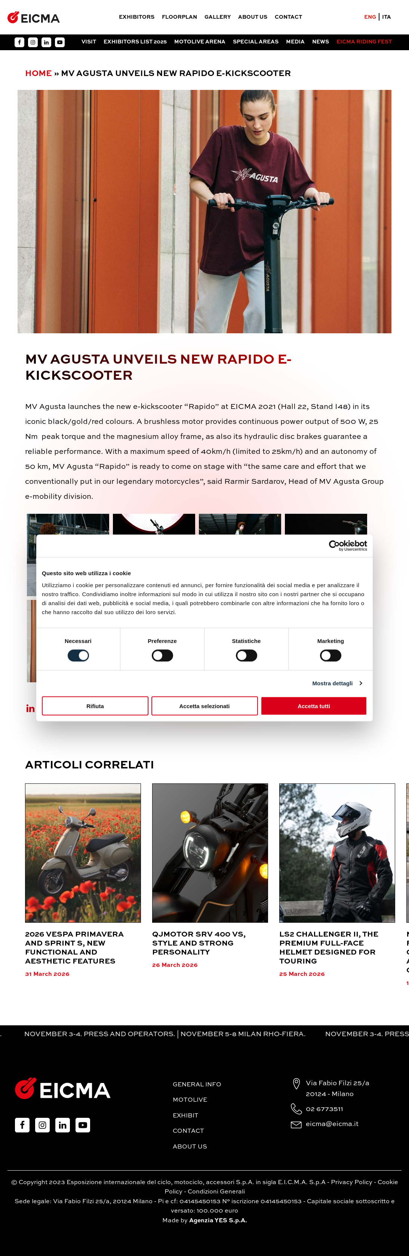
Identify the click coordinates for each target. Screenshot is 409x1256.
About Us (252, 17)
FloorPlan (179, 17)
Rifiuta (95, 706)
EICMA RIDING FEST (364, 42)
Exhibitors (136, 17)
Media (295, 42)
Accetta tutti (314, 706)
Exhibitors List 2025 (135, 42)
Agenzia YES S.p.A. (218, 1221)
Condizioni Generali (216, 1192)
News (320, 42)
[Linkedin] (35, 708)
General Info (197, 1085)
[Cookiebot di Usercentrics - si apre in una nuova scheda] (334, 546)
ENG (370, 17)
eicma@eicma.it (332, 1124)
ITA (386, 17)
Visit (89, 42)
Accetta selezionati (204, 706)
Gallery (217, 17)
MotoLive (190, 1100)
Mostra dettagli (332, 683)
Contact (288, 17)
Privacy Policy (351, 1183)
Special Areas (256, 42)
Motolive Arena (199, 42)
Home (38, 74)
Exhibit (186, 1116)
